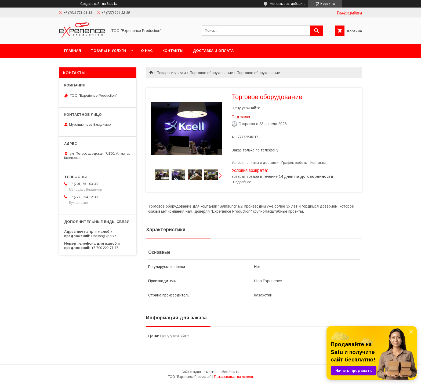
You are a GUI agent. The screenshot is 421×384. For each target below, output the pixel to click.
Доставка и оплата (213, 51)
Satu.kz (233, 372)
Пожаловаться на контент (233, 377)
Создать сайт (90, 4)
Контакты (172, 51)
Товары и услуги (108, 51)
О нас (147, 51)
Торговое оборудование (211, 73)
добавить (298, 4)
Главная (72, 51)
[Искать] (316, 31)
